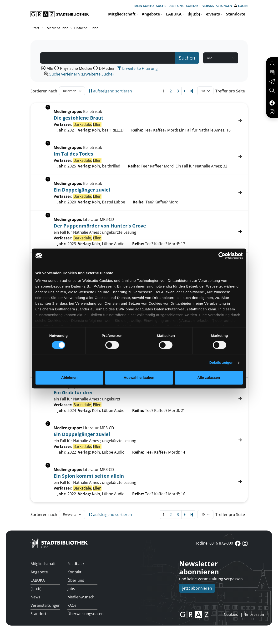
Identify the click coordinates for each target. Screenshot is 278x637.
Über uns (175, 6)
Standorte (235, 14)
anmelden (216, 614)
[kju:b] (194, 14)
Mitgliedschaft (122, 14)
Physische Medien (76, 68)
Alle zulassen (208, 378)
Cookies (231, 614)
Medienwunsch (81, 597)
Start (35, 28)
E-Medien (107, 68)
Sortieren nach (43, 91)
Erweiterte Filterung (137, 68)
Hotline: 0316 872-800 (213, 543)
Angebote (151, 14)
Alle (50, 68)
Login (241, 6)
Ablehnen (69, 378)
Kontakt (193, 6)
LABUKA (174, 14)
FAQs (71, 605)
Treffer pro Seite (230, 91)
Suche (161, 6)
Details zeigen (221, 362)
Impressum (255, 614)
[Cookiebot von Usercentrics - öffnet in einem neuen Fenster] (222, 255)
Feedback (75, 563)
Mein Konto (144, 6)
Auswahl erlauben (139, 378)
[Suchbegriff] (107, 58)
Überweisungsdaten (82, 613)
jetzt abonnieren (197, 588)
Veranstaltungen (217, 6)
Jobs (71, 588)
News (35, 597)
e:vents (213, 14)
